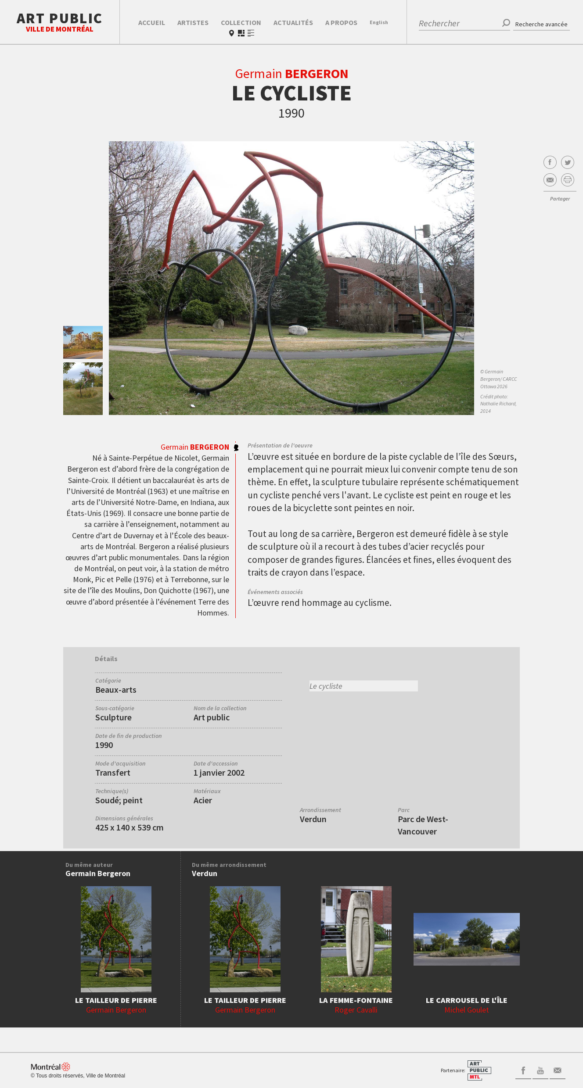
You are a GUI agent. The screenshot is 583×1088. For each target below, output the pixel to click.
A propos (341, 22)
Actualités (293, 22)
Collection (241, 22)
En (379, 22)
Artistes (193, 22)
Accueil (151, 22)
